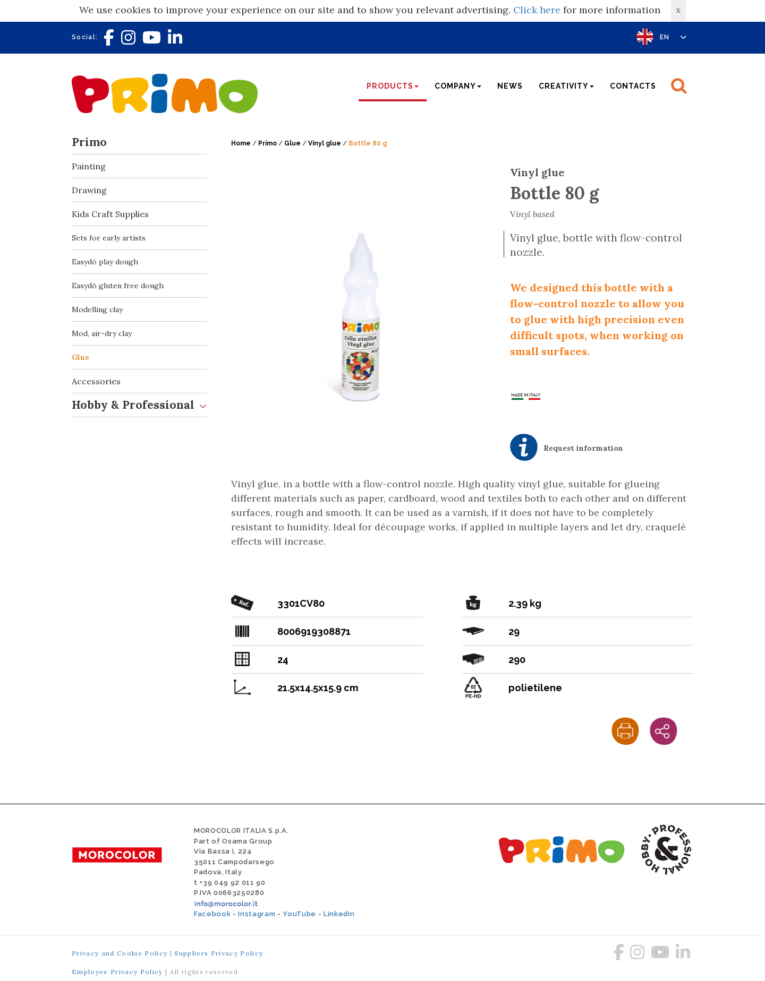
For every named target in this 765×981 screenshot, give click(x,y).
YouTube (299, 914)
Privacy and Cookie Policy (119, 953)
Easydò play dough (105, 261)
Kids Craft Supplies (139, 214)
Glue (80, 357)
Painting (139, 166)
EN (673, 37)
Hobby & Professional (139, 405)
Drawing (139, 190)
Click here (536, 10)
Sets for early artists (109, 238)
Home (241, 143)
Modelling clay (97, 309)
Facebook (212, 914)
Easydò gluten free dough (118, 285)
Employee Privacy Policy (117, 972)
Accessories (139, 381)
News (510, 86)
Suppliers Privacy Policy (218, 953)
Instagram (256, 914)
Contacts (633, 86)
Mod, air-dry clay (102, 333)
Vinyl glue (324, 143)
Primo (139, 142)
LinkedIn (339, 914)
